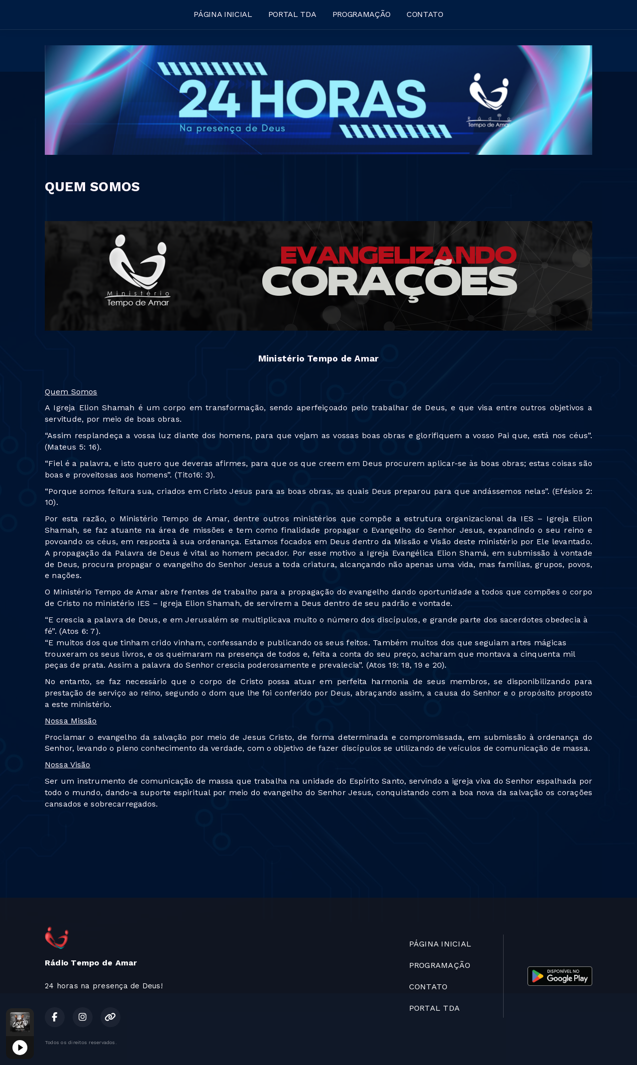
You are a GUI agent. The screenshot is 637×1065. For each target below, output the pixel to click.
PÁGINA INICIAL (223, 14)
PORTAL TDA (292, 14)
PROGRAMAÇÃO (361, 14)
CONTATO (425, 14)
